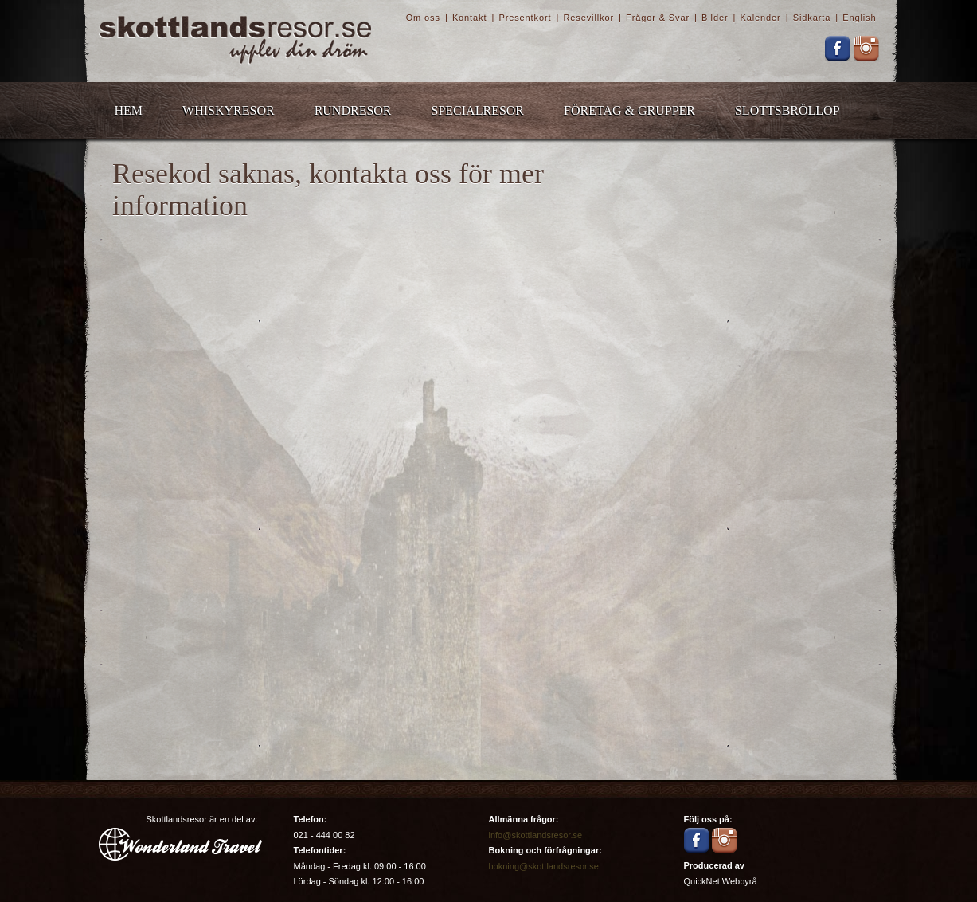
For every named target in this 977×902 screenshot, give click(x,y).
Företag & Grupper (629, 110)
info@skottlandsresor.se (536, 835)
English (859, 17)
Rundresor (353, 110)
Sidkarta (811, 17)
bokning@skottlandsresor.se (544, 866)
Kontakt (469, 17)
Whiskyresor (228, 110)
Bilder (714, 17)
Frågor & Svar (658, 17)
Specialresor (478, 110)
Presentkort (524, 17)
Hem (129, 110)
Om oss (423, 17)
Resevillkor (589, 17)
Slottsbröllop (787, 110)
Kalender (761, 17)
